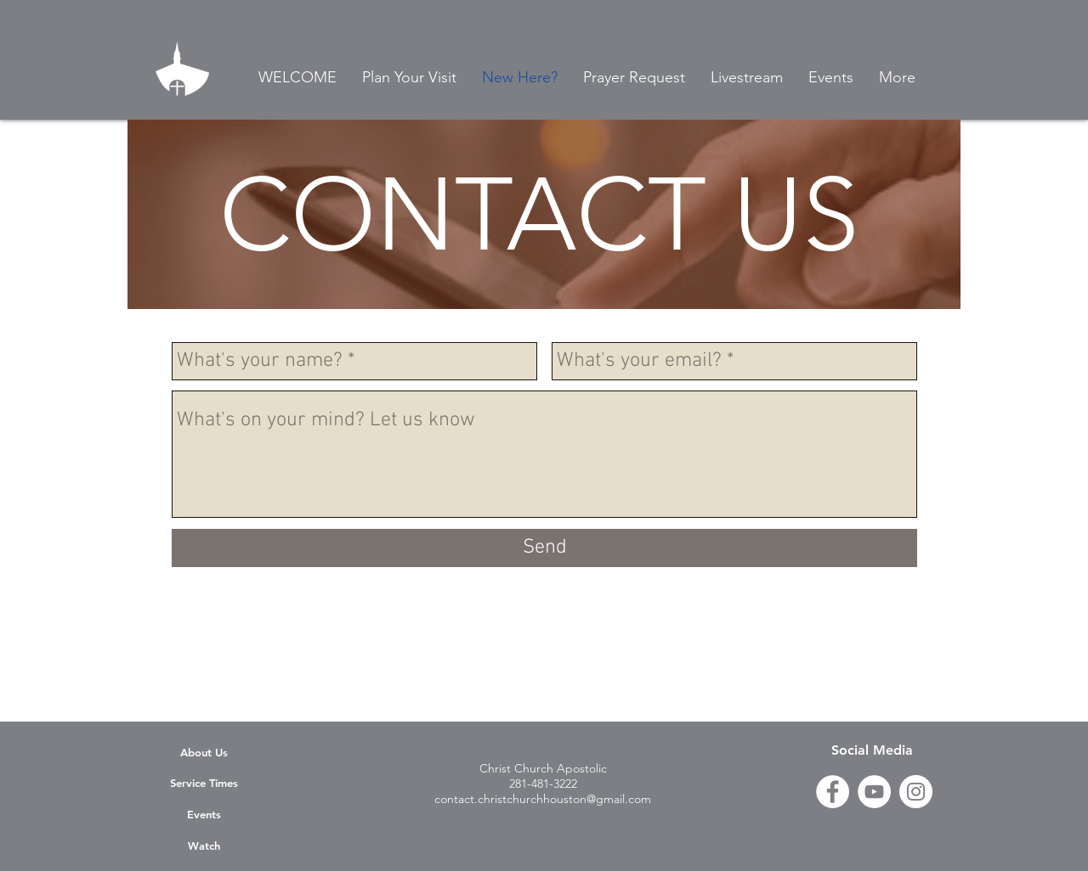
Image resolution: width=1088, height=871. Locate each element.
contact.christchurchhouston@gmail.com (542, 798)
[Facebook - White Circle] (832, 791)
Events (204, 814)
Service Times (204, 783)
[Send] (544, 548)
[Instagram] (915, 791)
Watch (204, 845)
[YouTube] (874, 791)
